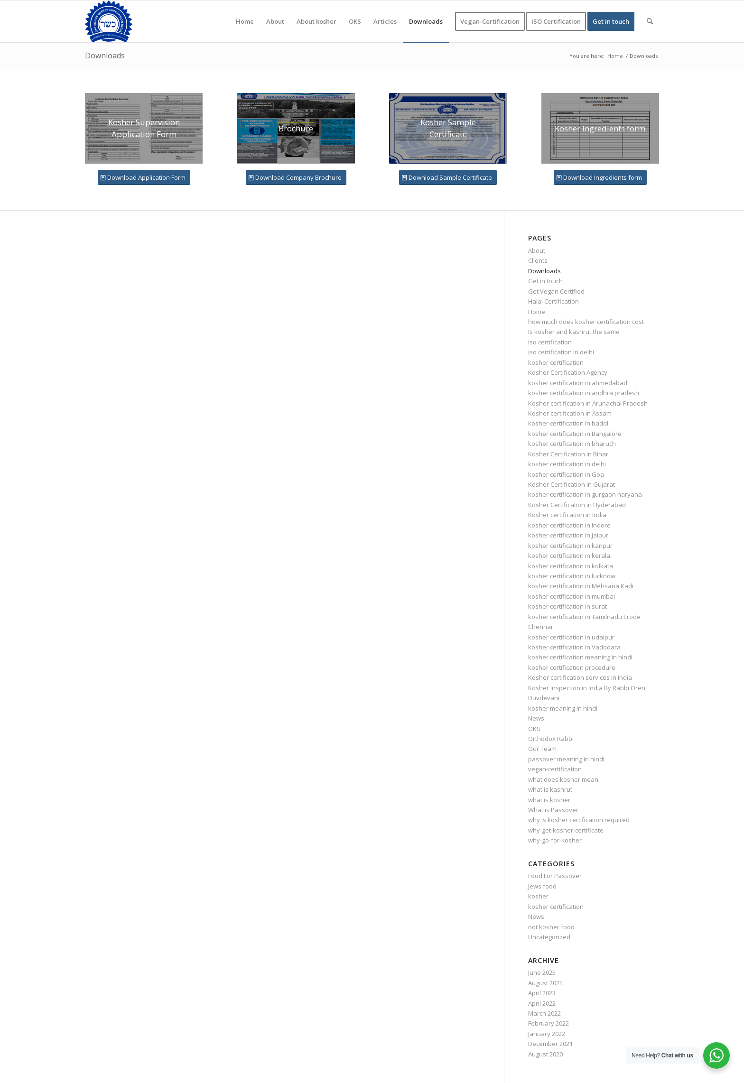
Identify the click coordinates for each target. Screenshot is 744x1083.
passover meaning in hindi (566, 759)
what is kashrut (550, 789)
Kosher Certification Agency (567, 372)
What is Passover (553, 809)
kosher (538, 896)
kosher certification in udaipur (571, 637)
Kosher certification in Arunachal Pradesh (588, 403)
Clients (538, 260)
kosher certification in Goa (566, 474)
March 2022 (544, 1013)
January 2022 (546, 1033)
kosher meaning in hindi (562, 708)
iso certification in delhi (561, 352)
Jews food (542, 886)
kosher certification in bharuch (572, 443)
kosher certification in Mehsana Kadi (580, 586)
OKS (534, 728)
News (536, 718)
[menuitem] (245, 21)
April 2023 (542, 993)
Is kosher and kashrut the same (574, 331)
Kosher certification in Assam (570, 413)
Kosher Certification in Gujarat (571, 484)
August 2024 (545, 983)
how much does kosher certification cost (586, 321)
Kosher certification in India (567, 514)
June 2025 (542, 972)
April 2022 (542, 1003)
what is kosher (549, 800)
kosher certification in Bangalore (575, 433)
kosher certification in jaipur (568, 535)
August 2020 (545, 1054)
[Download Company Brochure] (296, 177)
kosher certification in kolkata (570, 566)
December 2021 (550, 1043)
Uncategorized (549, 937)
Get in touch (545, 281)
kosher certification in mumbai (571, 596)
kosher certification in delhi (567, 464)
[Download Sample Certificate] (448, 177)
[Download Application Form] (144, 177)
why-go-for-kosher (555, 840)
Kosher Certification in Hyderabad (577, 504)
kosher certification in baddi (568, 423)
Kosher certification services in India (580, 677)
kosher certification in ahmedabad (577, 383)
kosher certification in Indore (569, 525)
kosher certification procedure (571, 667)
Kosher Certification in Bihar (568, 454)
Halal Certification (553, 301)
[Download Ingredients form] (600, 177)
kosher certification (556, 362)
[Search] (650, 21)
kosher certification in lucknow (571, 576)
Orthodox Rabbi (551, 738)
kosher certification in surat (567, 606)
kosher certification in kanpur (570, 545)
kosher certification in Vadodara (574, 647)
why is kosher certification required (579, 819)
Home (536, 311)
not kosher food (551, 927)
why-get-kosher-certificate (566, 830)
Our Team (542, 748)
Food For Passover (555, 875)
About (536, 250)
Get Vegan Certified (556, 291)
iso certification (550, 342)
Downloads (105, 55)
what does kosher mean (563, 779)
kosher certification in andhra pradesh (583, 393)
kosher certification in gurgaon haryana (585, 494)
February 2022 (548, 1023)
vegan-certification (555, 769)
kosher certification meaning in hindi (580, 657)
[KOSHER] (108, 21)
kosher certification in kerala (569, 555)
